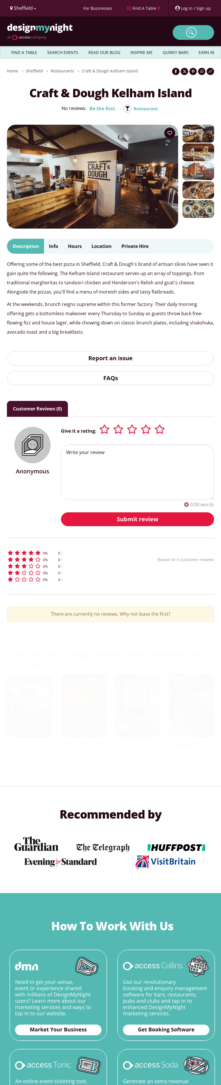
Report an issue (110, 358)
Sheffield (34, 71)
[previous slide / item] (18, 710)
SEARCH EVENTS (62, 52)
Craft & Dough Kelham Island (110, 71)
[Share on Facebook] (176, 71)
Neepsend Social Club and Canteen (191, 756)
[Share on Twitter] (184, 71)
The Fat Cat (30, 745)
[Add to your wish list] (169, 133)
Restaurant (146, 108)
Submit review (137, 519)
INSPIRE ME (141, 52)
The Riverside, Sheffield (84, 756)
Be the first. (102, 108)
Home (12, 71)
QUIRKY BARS (175, 52)
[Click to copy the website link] (210, 71)
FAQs (110, 378)
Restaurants (62, 71)
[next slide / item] (202, 710)
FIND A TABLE (24, 52)
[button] (65, 553)
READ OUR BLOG (104, 52)
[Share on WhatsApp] (201, 71)
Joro (137, 745)
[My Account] (193, 8)
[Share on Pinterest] (193, 71)
